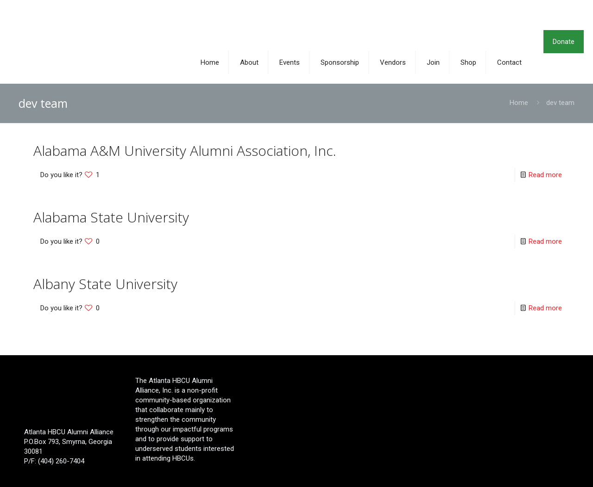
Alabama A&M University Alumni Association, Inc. (184, 150)
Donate (563, 41)
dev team (560, 103)
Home (519, 103)
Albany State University (105, 283)
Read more (545, 175)
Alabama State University (111, 217)
